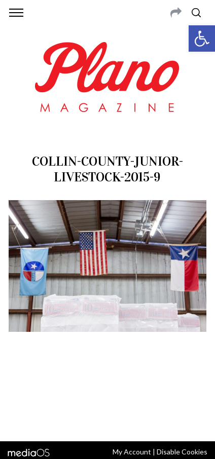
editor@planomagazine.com (136, 393)
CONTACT (49, 380)
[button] (202, 38)
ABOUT (19, 380)
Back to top (107, 420)
